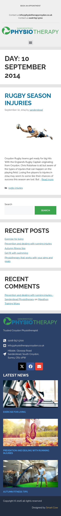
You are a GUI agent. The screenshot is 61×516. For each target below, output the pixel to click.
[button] (30, 42)
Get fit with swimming (16, 253)
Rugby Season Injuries (28, 99)
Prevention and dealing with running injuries (28, 243)
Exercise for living (14, 239)
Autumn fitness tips (15, 248)
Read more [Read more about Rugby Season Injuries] (48, 179)
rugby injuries (15, 188)
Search (8, 204)
